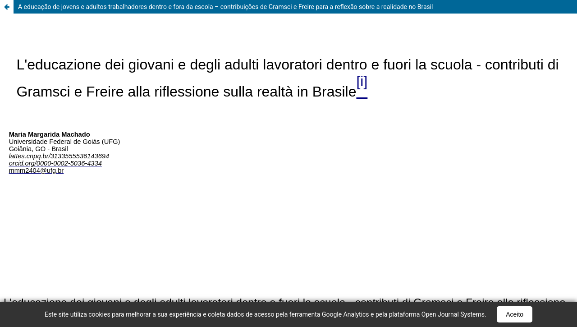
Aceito (514, 314)
